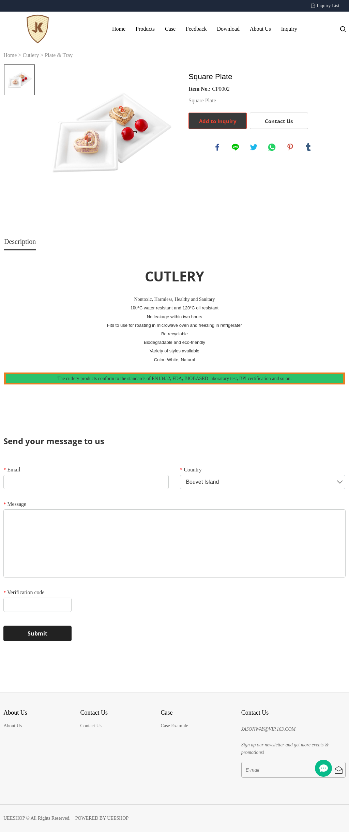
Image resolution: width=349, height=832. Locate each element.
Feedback (196, 29)
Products (145, 29)
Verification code (23, 592)
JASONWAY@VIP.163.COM (268, 729)
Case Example (174, 725)
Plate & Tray (59, 55)
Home (118, 29)
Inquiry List (328, 5)
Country (190, 469)
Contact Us (279, 121)
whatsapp (272, 148)
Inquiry (289, 29)
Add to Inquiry (218, 121)
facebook (218, 148)
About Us (260, 29)
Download (228, 29)
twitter (254, 148)
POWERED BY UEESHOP (102, 818)
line (236, 148)
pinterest (291, 148)
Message (14, 504)
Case (170, 29)
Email (11, 469)
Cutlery (30, 55)
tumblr (309, 148)
